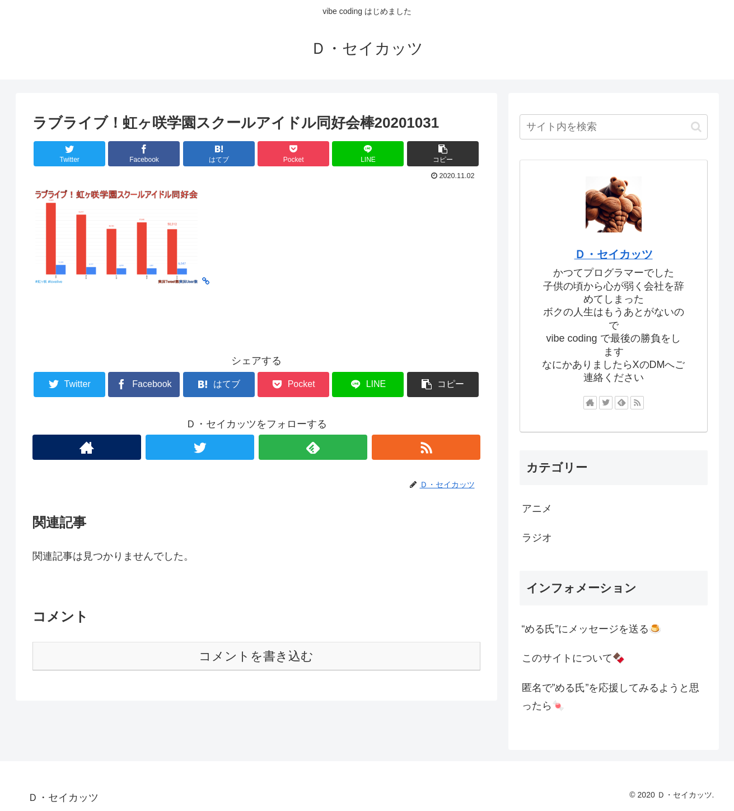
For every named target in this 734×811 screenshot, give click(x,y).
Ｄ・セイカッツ (613, 254)
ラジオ (537, 537)
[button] (696, 126)
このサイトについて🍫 (573, 658)
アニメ (537, 508)
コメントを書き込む (256, 656)
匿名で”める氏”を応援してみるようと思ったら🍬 (611, 696)
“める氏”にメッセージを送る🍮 (592, 629)
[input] (614, 126)
